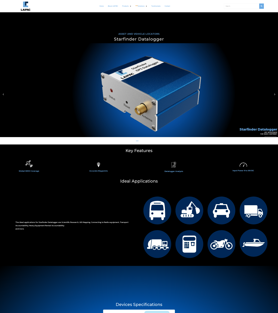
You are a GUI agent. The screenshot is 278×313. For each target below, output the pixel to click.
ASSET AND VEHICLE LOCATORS (139, 33)
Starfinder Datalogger (139, 39)
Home (101, 6)
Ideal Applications (139, 181)
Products (126, 6)
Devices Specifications (139, 304)
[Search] (241, 6)
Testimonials (156, 6)
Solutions (141, 6)
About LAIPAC (113, 6)
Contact (167, 6)
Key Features (139, 150)
